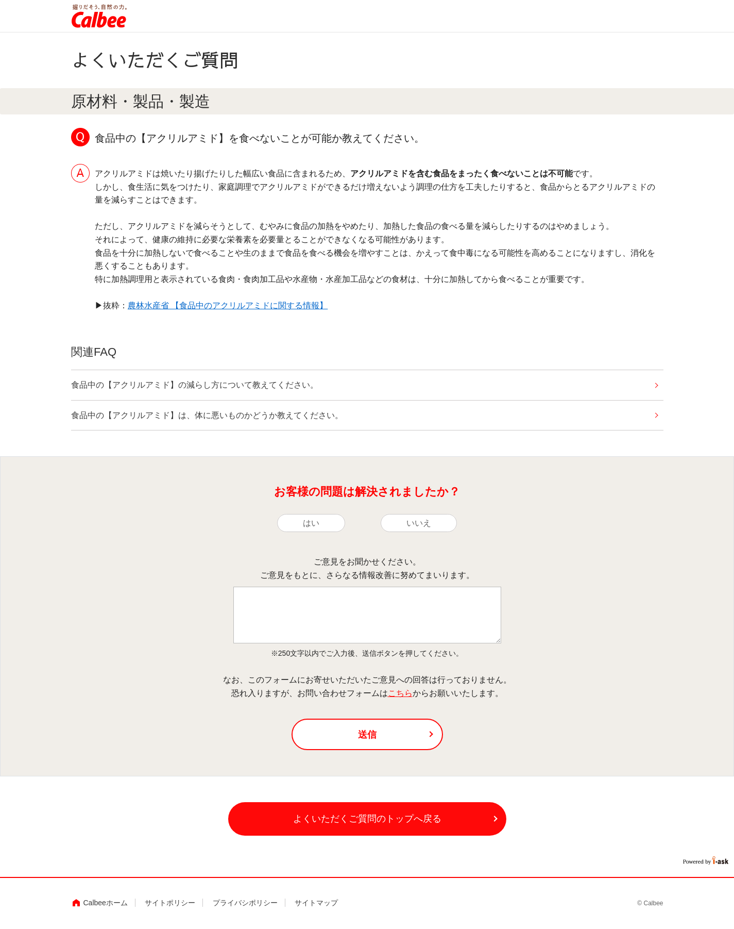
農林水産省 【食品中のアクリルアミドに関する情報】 (228, 305)
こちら (400, 693)
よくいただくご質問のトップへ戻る (367, 819)
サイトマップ (316, 903)
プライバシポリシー (245, 903)
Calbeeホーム (105, 903)
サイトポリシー (170, 903)
